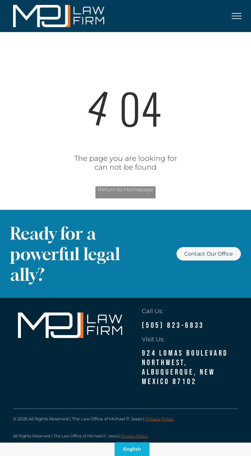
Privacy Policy (159, 418)
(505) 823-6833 (173, 325)
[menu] (236, 16)
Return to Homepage (126, 189)
